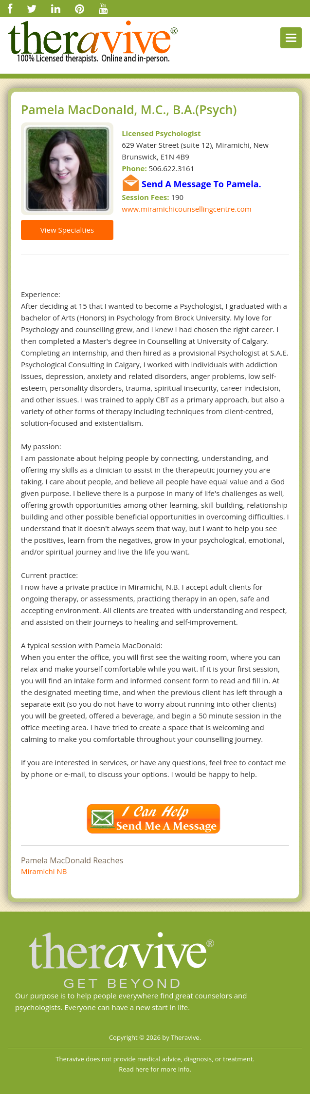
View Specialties (67, 230)
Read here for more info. (155, 1069)
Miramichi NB (44, 871)
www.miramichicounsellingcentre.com (186, 209)
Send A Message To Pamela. (201, 184)
